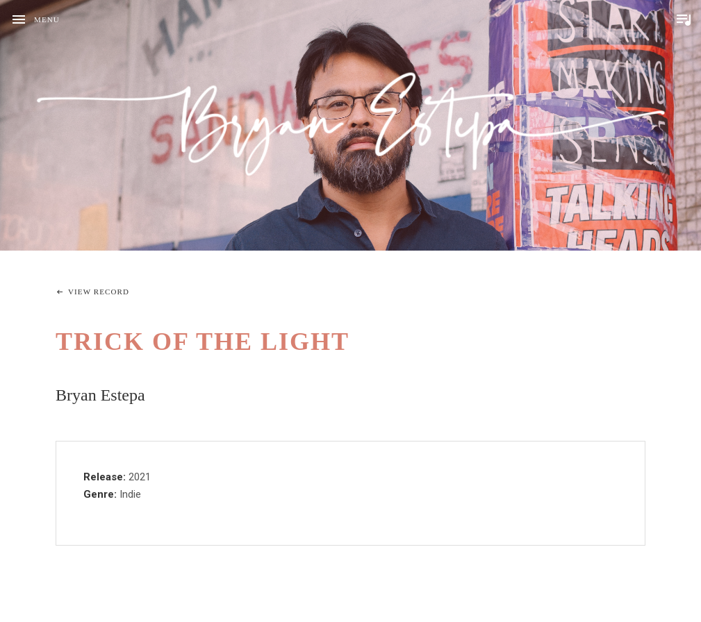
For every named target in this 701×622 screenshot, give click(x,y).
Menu (47, 19)
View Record (98, 291)
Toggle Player (683, 19)
